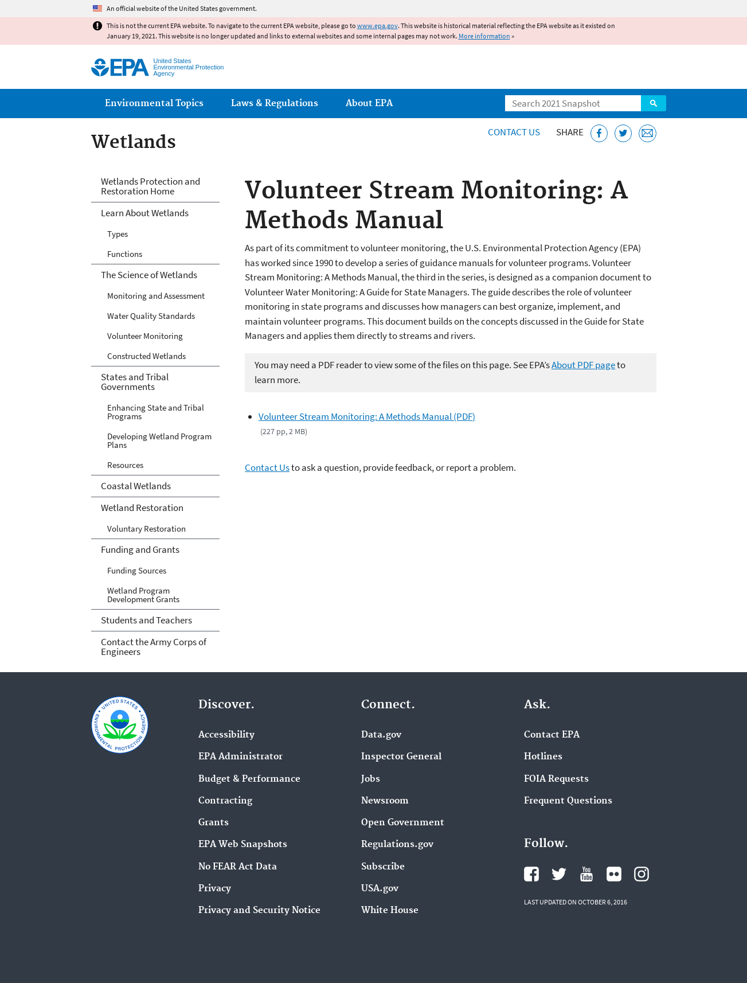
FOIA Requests (556, 779)
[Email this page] (647, 133)
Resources (125, 464)
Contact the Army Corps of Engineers (153, 646)
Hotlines (543, 757)
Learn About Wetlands (145, 212)
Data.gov (381, 735)
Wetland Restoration (142, 507)
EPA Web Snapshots (242, 845)
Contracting (225, 801)
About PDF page (583, 364)
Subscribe (383, 867)
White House (390, 911)
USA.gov (379, 889)
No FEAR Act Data (237, 867)
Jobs (370, 779)
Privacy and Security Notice (259, 911)
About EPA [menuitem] (369, 103)
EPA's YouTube (586, 874)
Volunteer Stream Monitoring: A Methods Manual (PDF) (367, 416)
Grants (213, 823)
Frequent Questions (568, 801)
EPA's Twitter (559, 874)
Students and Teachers (146, 620)
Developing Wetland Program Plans (159, 440)
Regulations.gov (397, 845)
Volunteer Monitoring (145, 335)
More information (484, 36)
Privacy (214, 889)
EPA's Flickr (614, 874)
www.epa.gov (377, 25)
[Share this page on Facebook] (599, 133)
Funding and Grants (140, 549)
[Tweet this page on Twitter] (623, 133)
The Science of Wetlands (149, 274)
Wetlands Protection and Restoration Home (150, 186)
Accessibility (226, 735)
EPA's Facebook (531, 874)
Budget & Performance (249, 779)
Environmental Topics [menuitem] (154, 103)
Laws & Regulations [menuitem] (274, 103)
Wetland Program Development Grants (143, 594)
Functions (124, 253)
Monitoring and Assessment (156, 295)
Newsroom (385, 801)
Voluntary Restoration (146, 528)
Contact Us (514, 132)
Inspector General (401, 757)
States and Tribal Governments (135, 381)
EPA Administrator (240, 757)
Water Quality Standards (151, 315)
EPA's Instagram (641, 874)
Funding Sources (136, 570)
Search (653, 103)
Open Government (402, 823)
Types (117, 233)
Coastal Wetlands (136, 485)
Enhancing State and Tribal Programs (155, 412)
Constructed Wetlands (146, 355)
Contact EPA (552, 735)
